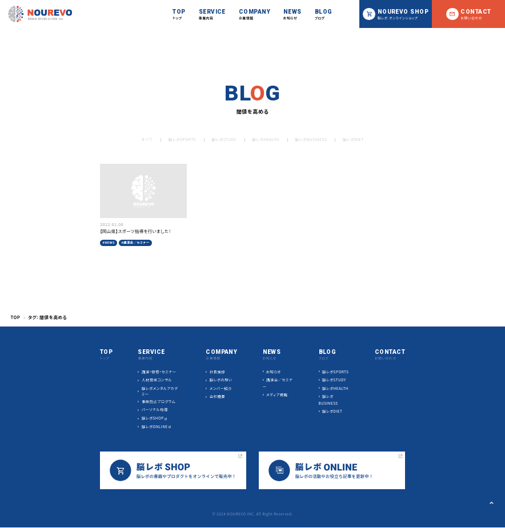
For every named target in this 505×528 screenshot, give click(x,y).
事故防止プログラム (158, 401)
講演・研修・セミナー (159, 371)
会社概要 (218, 396)
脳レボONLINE (155, 426)
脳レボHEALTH (266, 139)
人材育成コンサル (157, 379)
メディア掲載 (277, 395)
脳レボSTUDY (223, 139)
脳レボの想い (221, 379)
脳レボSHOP (153, 418)
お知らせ (273, 371)
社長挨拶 (218, 371)
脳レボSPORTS (181, 139)
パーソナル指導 (155, 410)
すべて (145, 139)
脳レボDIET (355, 139)
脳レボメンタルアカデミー (160, 391)
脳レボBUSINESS (311, 139)
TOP (15, 317)
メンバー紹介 (221, 388)
